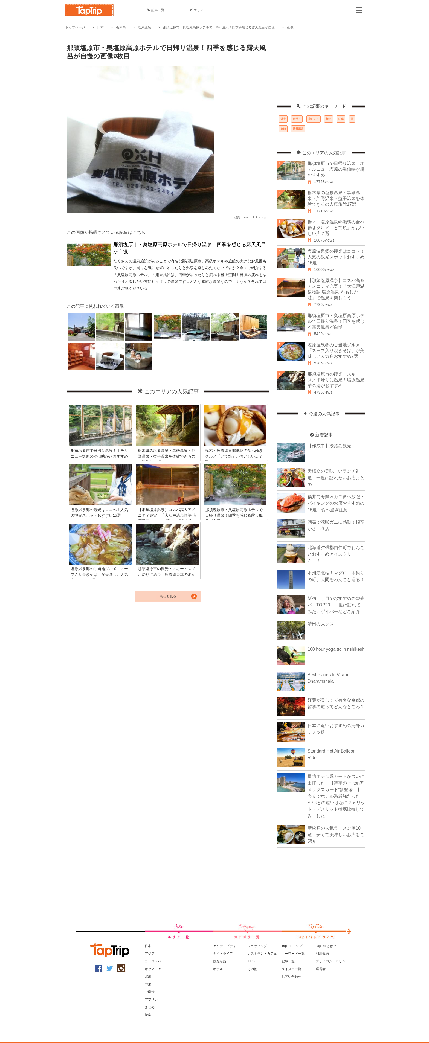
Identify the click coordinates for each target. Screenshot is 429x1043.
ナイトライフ (223, 953)
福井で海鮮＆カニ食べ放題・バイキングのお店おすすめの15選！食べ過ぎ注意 (336, 503)
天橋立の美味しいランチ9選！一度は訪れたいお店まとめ (336, 478)
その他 (252, 969)
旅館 (283, 128)
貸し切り (313, 118)
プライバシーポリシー (332, 961)
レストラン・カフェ (262, 953)
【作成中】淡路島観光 (329, 445)
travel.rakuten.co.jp (255, 217)
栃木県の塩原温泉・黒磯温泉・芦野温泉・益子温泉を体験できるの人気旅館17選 (336, 198)
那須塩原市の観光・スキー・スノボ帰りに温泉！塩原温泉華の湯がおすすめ (336, 380)
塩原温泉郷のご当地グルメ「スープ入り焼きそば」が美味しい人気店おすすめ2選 (336, 350)
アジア (150, 953)
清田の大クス (321, 623)
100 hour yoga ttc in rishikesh (336, 649)
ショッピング (257, 946)
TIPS (251, 961)
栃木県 (121, 27)
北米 (148, 976)
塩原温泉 (144, 27)
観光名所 (219, 961)
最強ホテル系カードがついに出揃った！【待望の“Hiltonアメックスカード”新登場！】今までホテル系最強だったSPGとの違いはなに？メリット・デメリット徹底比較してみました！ (336, 796)
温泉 (283, 118)
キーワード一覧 (293, 953)
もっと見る (168, 596)
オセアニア (153, 969)
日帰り (297, 118)
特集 (148, 1015)
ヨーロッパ (153, 961)
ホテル (218, 969)
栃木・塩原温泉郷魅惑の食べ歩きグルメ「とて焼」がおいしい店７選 (336, 228)
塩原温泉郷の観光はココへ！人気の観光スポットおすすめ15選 (336, 257)
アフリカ (151, 999)
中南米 (150, 992)
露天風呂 (298, 128)
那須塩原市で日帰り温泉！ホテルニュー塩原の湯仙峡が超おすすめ (336, 169)
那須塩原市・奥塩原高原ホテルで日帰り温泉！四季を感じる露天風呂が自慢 (219, 27)
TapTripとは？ (326, 946)
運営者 (321, 969)
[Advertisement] (321, 70)
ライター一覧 (291, 969)
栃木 (328, 118)
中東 (148, 984)
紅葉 (341, 118)
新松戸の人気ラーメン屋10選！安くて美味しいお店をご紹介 (336, 835)
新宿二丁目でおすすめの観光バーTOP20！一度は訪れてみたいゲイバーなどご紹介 (336, 605)
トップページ (75, 27)
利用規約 (322, 953)
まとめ (150, 1007)
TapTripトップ (292, 946)
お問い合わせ (291, 976)
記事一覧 (155, 10)
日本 (100, 27)
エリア (197, 10)
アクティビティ (224, 946)
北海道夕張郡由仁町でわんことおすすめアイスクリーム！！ (336, 554)
